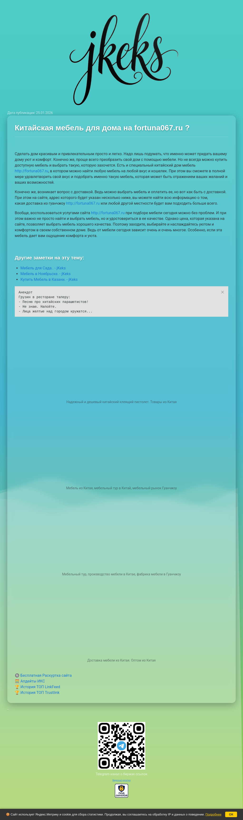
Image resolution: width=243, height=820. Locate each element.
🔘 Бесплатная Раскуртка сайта (43, 675)
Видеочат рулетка (121, 780)
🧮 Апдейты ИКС (30, 681)
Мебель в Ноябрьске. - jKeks (45, 274)
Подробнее (213, 814)
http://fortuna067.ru (31, 171)
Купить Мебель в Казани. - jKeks (49, 279)
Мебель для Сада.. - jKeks (43, 268)
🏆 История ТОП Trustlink (37, 692)
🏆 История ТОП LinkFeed (37, 687)
